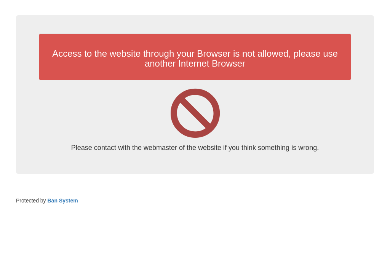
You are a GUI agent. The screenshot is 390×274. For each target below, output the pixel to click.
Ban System (63, 201)
